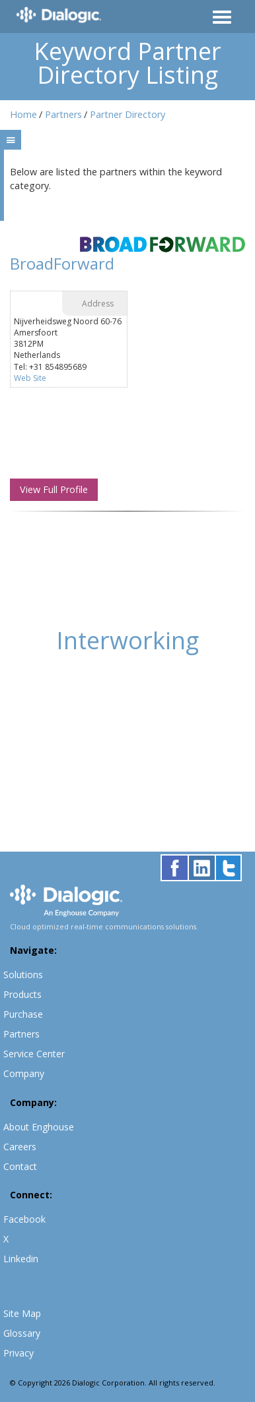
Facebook (24, 1219)
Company (23, 1073)
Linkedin (20, 1258)
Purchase (23, 1014)
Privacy (18, 1353)
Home (23, 114)
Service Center (34, 1053)
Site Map (22, 1313)
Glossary (21, 1333)
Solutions (23, 974)
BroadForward (62, 263)
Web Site (30, 378)
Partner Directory (127, 114)
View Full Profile (54, 489)
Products (22, 994)
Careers (19, 1146)
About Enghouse (38, 1127)
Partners (63, 114)
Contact (20, 1166)
